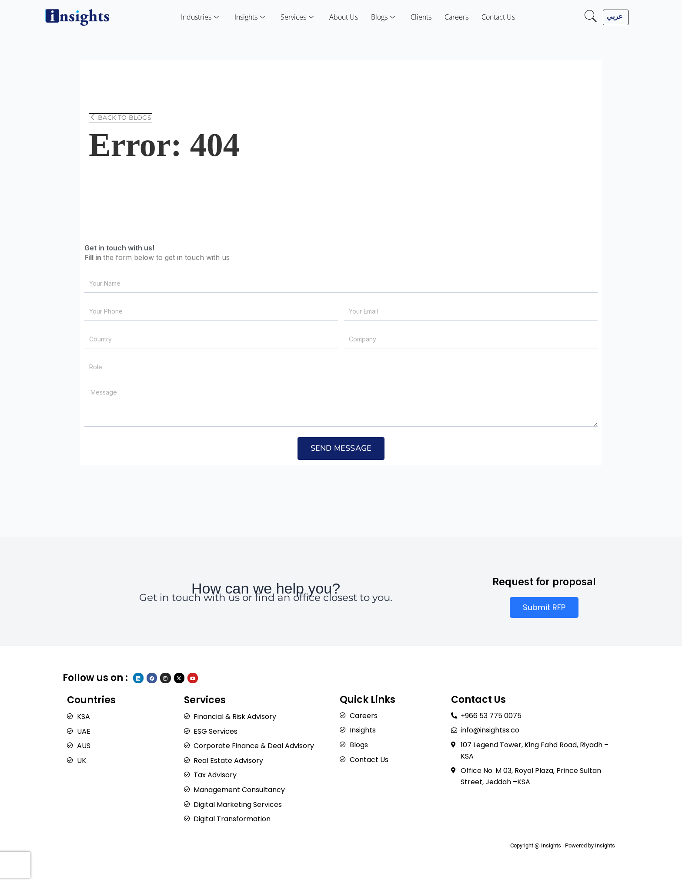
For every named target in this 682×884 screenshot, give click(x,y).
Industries (200, 17)
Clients (421, 17)
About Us (343, 17)
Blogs (383, 17)
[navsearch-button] (591, 17)
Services (297, 17)
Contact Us (498, 17)
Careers (456, 17)
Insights (249, 17)
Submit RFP (544, 607)
